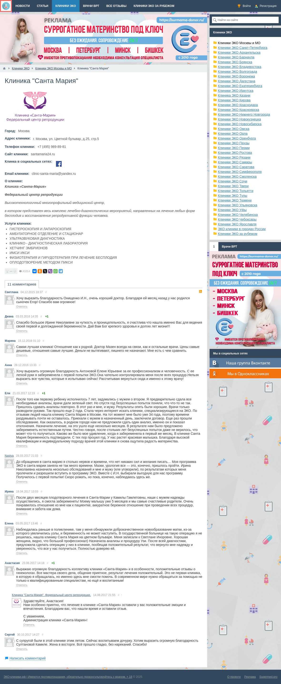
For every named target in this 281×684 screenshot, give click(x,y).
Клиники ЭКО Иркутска (235, 91)
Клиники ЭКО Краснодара (238, 105)
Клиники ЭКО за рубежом (237, 234)
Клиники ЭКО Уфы (232, 210)
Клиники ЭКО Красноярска (238, 110)
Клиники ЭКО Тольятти (235, 191)
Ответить (21, 306)
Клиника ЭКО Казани (234, 95)
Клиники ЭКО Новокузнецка (239, 119)
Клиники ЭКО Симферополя (240, 172)
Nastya (9, 455)
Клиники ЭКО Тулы (232, 195)
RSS (200, 291)
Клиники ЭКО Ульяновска (237, 205)
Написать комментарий (28, 658)
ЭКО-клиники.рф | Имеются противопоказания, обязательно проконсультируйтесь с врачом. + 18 (68, 677)
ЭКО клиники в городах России (242, 229)
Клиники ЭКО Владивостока (239, 67)
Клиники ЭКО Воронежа (236, 76)
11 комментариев (21, 284)
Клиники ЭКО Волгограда (237, 71)
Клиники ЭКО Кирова (234, 100)
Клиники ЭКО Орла (233, 133)
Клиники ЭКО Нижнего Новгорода (244, 114)
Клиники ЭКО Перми (234, 148)
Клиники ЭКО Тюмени (235, 200)
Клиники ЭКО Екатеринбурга (240, 86)
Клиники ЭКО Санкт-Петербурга (242, 48)
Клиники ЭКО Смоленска (237, 176)
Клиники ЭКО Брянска (235, 62)
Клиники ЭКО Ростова (235, 153)
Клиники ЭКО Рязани (234, 157)
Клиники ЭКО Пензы (233, 143)
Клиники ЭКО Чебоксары (237, 219)
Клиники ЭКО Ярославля (237, 224)
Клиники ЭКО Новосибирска (239, 124)
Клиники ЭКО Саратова (236, 167)
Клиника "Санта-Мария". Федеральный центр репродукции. (51, 595)
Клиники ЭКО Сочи (232, 181)
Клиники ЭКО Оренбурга (237, 138)
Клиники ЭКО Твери (233, 186)
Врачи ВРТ (229, 246)
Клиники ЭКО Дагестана (236, 81)
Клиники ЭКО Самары (235, 162)
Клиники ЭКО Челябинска (238, 215)
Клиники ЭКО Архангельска (239, 52)
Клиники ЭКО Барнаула (236, 57)
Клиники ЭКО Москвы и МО (239, 43)
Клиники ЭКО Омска (233, 129)
